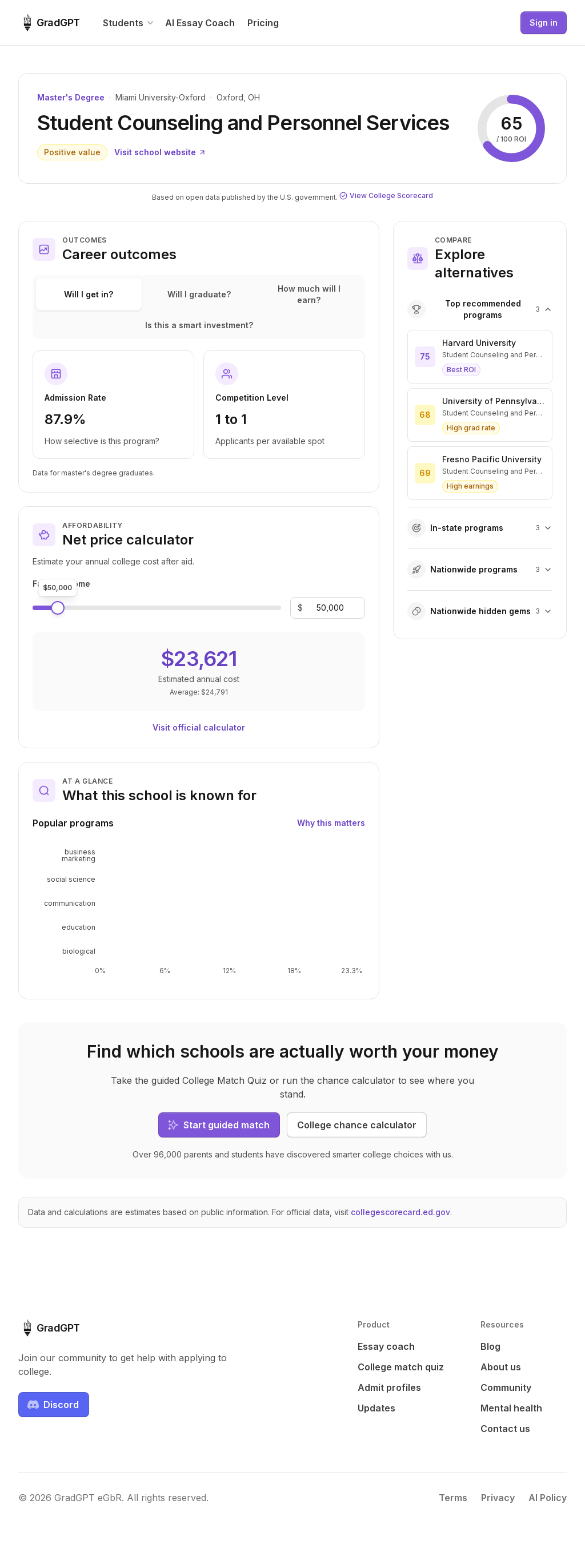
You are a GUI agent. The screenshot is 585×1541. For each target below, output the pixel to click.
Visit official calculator (199, 727)
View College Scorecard (386, 195)
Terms (453, 1497)
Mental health (511, 1408)
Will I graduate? (199, 294)
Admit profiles (389, 1387)
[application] (199, 912)
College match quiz (401, 1367)
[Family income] (330, 608)
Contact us (505, 1428)
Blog (490, 1346)
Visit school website (160, 152)
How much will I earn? (309, 294)
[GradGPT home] (49, 23)
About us (500, 1367)
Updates (376, 1408)
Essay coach (386, 1346)
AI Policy (547, 1497)
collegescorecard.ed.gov (400, 1212)
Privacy (498, 1497)
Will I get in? (88, 294)
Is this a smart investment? (199, 325)
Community (505, 1387)
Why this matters (331, 823)
